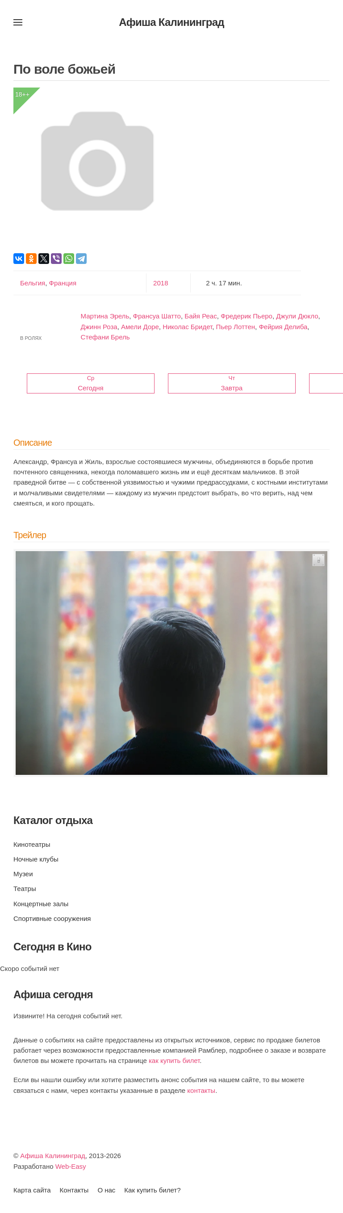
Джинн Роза (99, 326)
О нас (106, 1190)
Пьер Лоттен (235, 326)
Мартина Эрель (105, 316)
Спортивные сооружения (52, 918)
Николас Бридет (187, 326)
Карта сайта (32, 1190)
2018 (160, 283)
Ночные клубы (36, 859)
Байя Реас (200, 316)
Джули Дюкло (297, 316)
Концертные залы (40, 904)
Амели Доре (140, 326)
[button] (17, 22)
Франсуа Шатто (157, 316)
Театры (24, 888)
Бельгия (32, 283)
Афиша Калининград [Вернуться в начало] (171, 22)
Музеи (23, 874)
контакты (201, 1090)
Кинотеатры (31, 844)
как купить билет (174, 1060)
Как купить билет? (152, 1190)
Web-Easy (70, 1166)
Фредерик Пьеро (246, 316)
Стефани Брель (105, 337)
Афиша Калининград (52, 1155)
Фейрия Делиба (283, 326)
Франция (61, 283)
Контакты (74, 1190)
